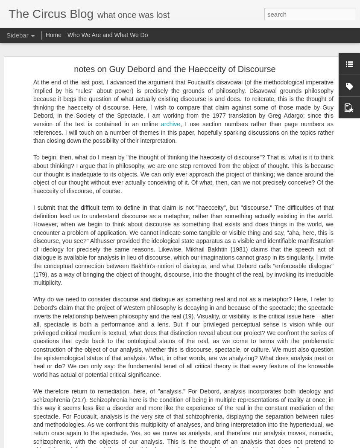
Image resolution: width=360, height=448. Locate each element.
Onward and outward (44, 436)
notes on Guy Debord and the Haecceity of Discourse (174, 49)
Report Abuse (250, 443)
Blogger (226, 443)
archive (170, 104)
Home (53, 35)
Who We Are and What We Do (107, 35)
